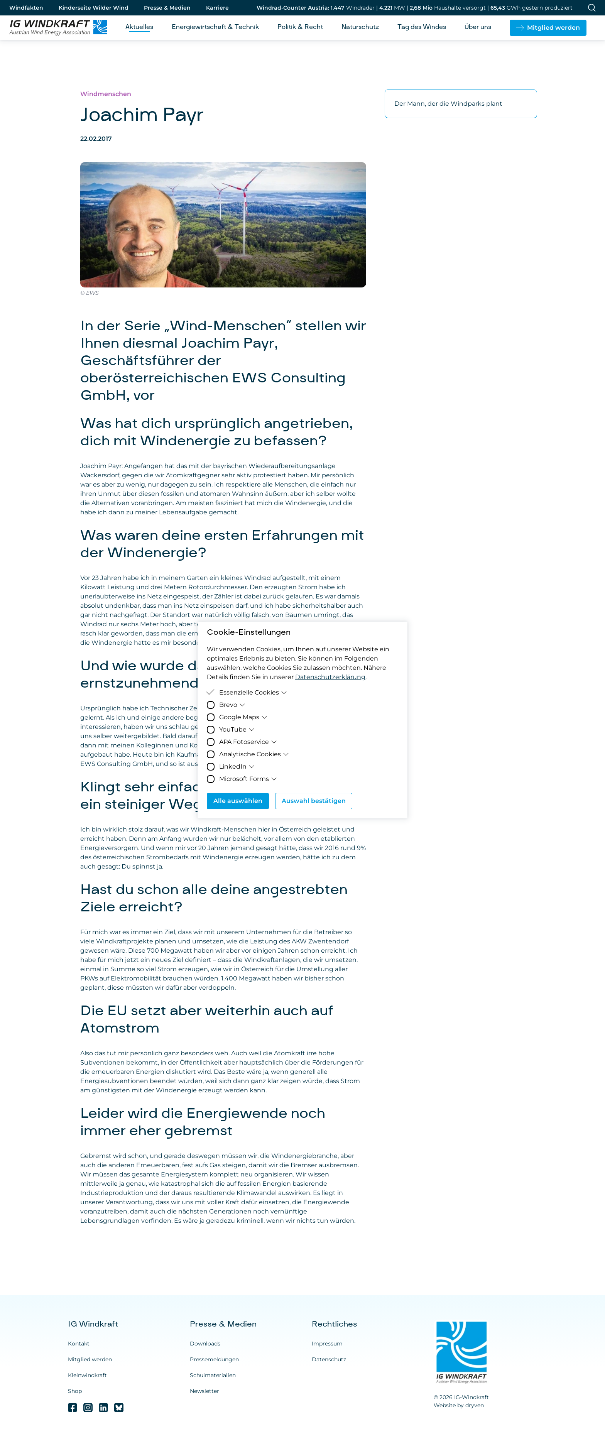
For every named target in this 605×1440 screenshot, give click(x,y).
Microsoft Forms (248, 779)
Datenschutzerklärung (330, 677)
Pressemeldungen (214, 1359)
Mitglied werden (90, 1359)
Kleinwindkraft (87, 1375)
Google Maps (243, 717)
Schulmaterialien (213, 1375)
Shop (75, 1391)
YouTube (237, 729)
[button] (548, 28)
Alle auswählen (237, 801)
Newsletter (204, 1391)
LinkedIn (237, 766)
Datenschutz (329, 1359)
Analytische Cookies (254, 754)
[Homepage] (55, 27)
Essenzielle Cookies (253, 692)
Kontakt (79, 1343)
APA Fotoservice (248, 741)
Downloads (205, 1343)
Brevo (232, 704)
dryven (474, 1405)
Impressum (327, 1343)
